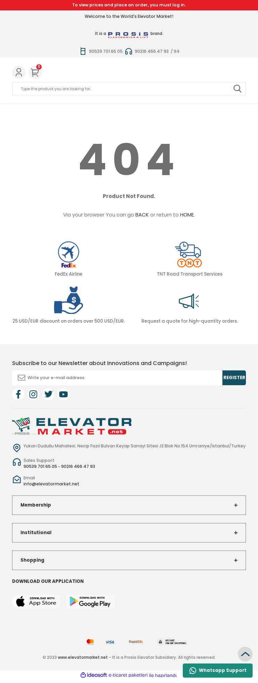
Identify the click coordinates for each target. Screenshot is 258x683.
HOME (187, 214)
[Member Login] (19, 72)
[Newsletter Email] (129, 377)
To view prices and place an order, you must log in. (129, 5)
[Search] (129, 88)
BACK (142, 214)
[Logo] (71, 425)
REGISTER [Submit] (234, 377)
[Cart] (35, 72)
